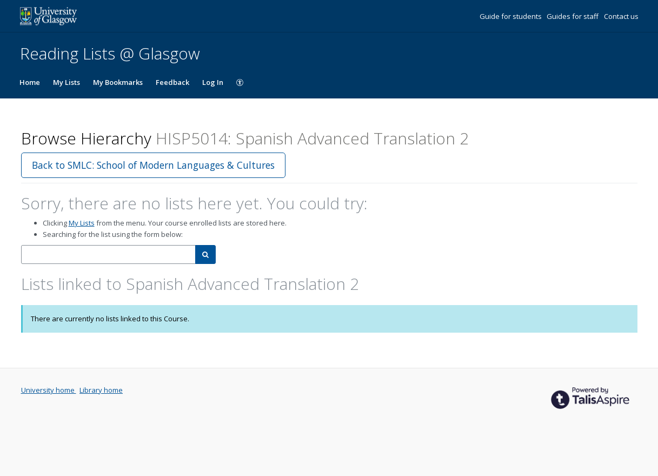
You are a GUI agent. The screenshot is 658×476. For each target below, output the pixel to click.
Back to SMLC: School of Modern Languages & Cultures (153, 164)
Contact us (621, 16)
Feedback (172, 82)
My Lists (66, 82)
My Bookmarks (118, 82)
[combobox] (108, 254)
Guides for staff (573, 16)
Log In (212, 82)
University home (48, 390)
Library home (101, 390)
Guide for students (511, 16)
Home (29, 82)
